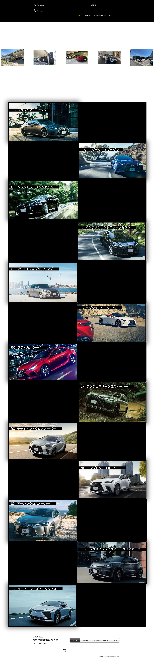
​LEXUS (38, 5)
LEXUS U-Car (38, 11)
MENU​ (93, 5)
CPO (34, 9)
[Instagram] (64, 651)
